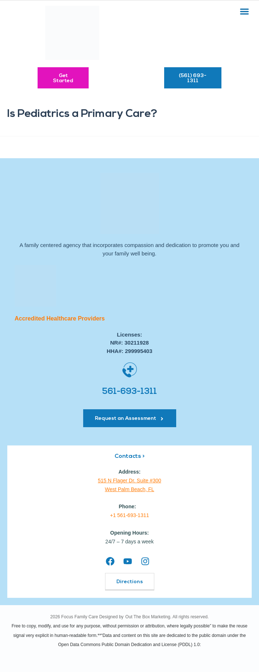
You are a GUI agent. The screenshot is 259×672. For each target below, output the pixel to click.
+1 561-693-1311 (129, 515)
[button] (244, 11)
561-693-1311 (129, 392)
